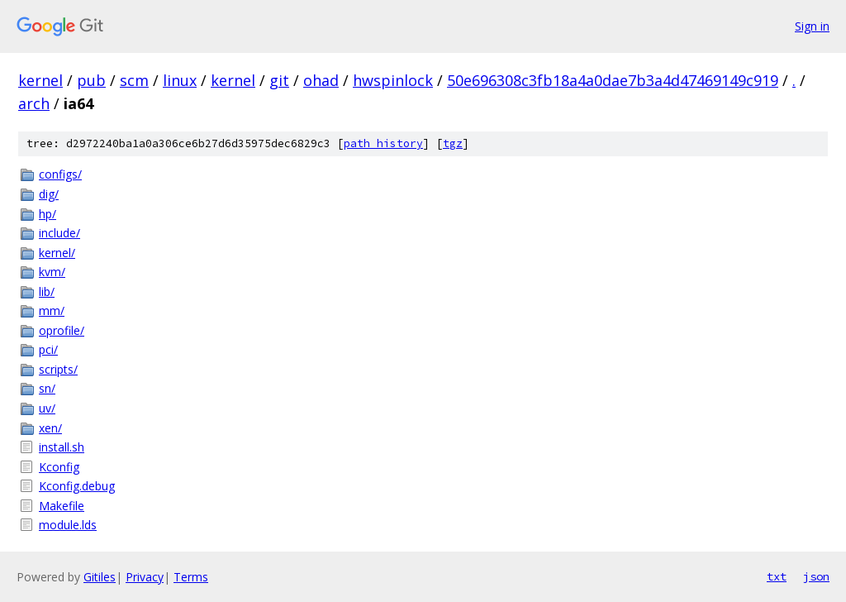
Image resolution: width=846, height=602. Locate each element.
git (279, 80)
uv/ (47, 408)
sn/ (47, 388)
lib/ (47, 291)
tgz (453, 143)
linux (180, 80)
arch (34, 103)
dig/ (49, 194)
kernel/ (57, 252)
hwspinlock (393, 80)
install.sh (61, 447)
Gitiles (99, 577)
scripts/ (58, 369)
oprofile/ (61, 330)
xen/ (50, 428)
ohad (321, 80)
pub (91, 80)
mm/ (51, 310)
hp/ (47, 214)
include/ (59, 233)
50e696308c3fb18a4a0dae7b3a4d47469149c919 (612, 80)
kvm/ (52, 272)
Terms (190, 577)
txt (777, 576)
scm (134, 80)
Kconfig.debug (77, 486)
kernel (40, 80)
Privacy (145, 577)
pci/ (48, 349)
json (816, 576)
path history (383, 143)
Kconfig (59, 467)
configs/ (60, 174)
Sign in (812, 26)
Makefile (61, 506)
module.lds (68, 525)
